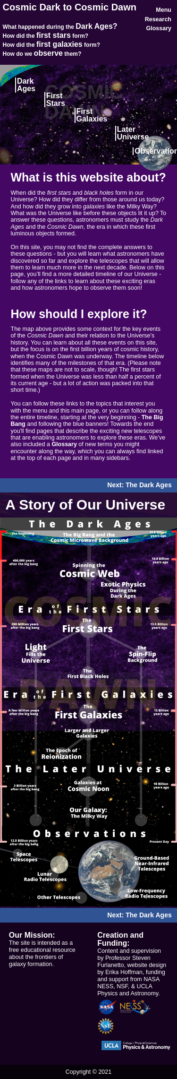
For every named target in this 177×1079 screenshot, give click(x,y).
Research (158, 19)
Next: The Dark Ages (139, 485)
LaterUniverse (133, 133)
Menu (163, 10)
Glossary (158, 28)
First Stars (55, 99)
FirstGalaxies (92, 115)
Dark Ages (26, 85)
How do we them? (42, 54)
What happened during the (60, 27)
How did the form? (46, 36)
